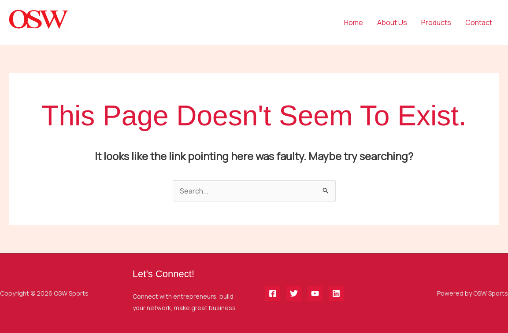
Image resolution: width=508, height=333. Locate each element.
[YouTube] (315, 293)
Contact (478, 22)
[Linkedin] (336, 293)
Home (353, 22)
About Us (392, 22)
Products (436, 22)
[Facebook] (272, 293)
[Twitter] (293, 293)
